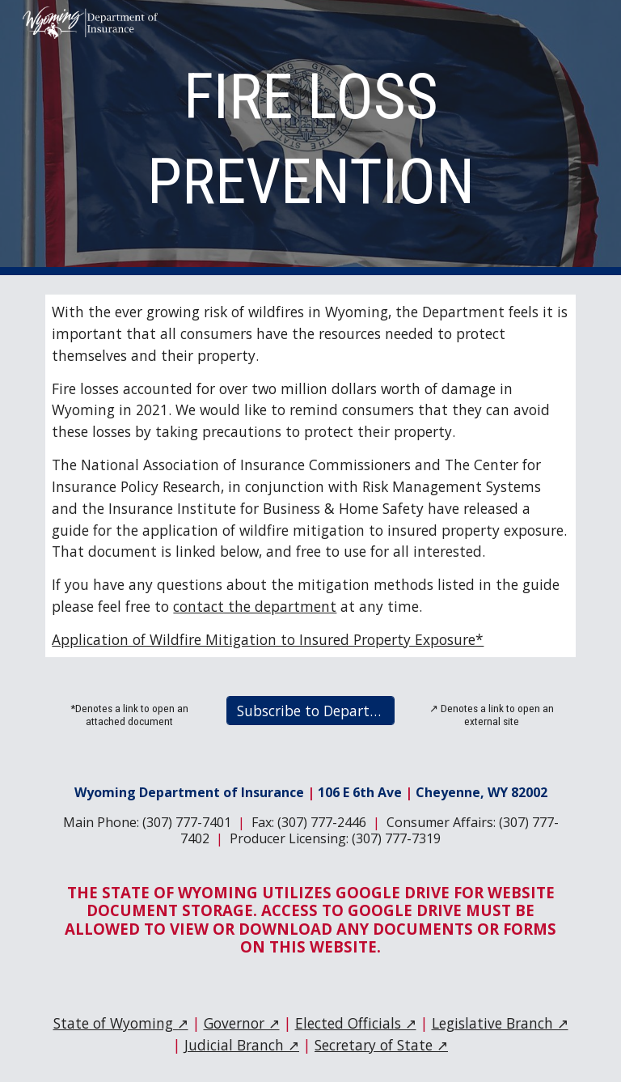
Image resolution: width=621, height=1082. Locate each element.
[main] (310, 137)
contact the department (254, 606)
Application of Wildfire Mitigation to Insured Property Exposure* (268, 639)
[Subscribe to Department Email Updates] (310, 711)
